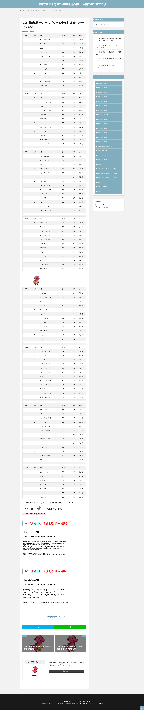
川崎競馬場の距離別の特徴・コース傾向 (108, 179)
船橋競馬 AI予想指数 (103, 93)
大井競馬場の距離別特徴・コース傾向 (108, 174)
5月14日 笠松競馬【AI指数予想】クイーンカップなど (108, 59)
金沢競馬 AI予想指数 (103, 121)
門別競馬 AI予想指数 (103, 102)
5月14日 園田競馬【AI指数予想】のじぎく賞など (108, 53)
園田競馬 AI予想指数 (103, 131)
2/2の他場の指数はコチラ (54, 617)
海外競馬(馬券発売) (102, 155)
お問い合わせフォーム (101, 24)
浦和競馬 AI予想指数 (103, 97)
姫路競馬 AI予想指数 (103, 136)
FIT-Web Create (83, 703)
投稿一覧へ (66, 671)
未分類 (99, 198)
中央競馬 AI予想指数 (103, 164)
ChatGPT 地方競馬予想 (104, 160)
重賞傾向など (101, 188)
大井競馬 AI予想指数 (103, 83)
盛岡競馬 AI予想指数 (103, 107)
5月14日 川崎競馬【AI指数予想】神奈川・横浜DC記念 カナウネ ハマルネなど (108, 39)
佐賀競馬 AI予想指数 (103, 145)
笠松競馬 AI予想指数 (103, 126)
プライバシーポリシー (101, 211)
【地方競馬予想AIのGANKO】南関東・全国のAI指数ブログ (72, 4)
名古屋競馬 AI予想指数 (103, 117)
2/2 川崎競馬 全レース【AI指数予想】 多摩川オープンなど (54, 10)
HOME (23, 10)
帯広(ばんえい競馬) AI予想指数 (106, 150)
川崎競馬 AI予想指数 (32, 10)
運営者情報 (98, 208)
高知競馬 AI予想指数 (103, 141)
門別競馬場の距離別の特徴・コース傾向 (108, 184)
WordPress (100, 703)
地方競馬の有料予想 (103, 193)
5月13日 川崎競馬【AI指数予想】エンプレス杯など (108, 66)
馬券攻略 (99, 169)
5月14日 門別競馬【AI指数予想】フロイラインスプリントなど (108, 46)
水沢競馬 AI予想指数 (103, 112)
